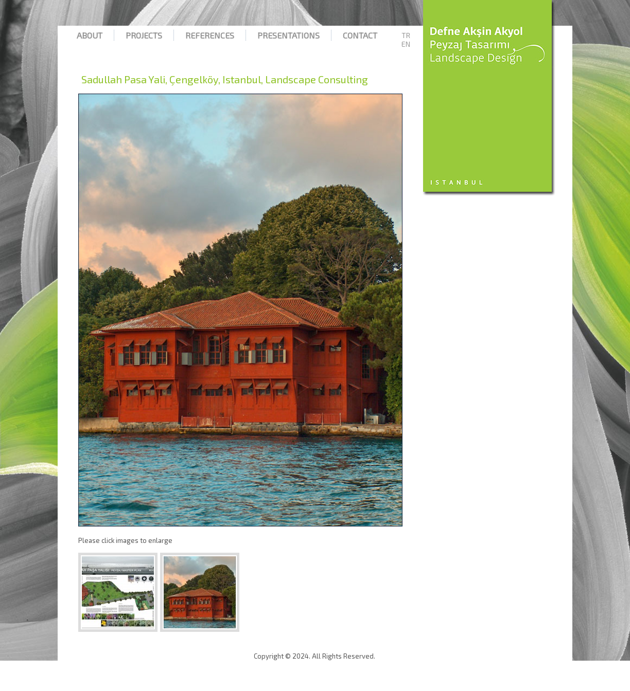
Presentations (288, 35)
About (89, 35)
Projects (144, 35)
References (209, 35)
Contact (360, 35)
